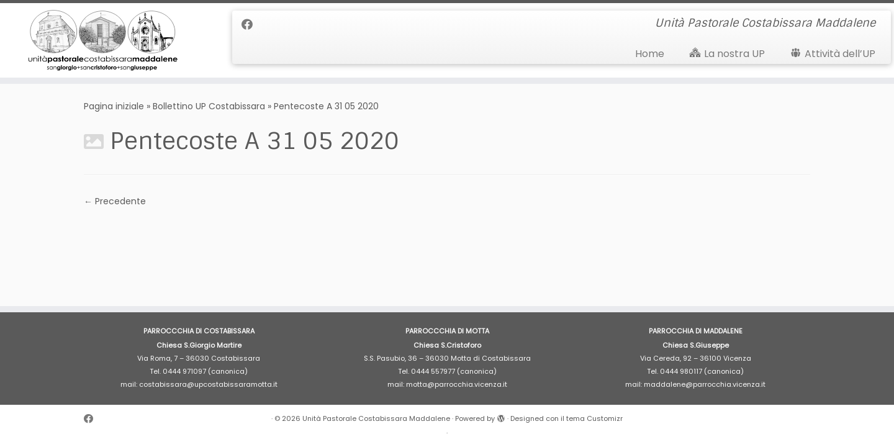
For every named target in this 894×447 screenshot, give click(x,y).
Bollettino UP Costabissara (209, 106)
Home (649, 54)
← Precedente (115, 201)
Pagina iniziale (114, 106)
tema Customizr (594, 418)
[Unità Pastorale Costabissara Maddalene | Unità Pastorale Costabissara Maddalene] (103, 40)
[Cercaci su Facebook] (251, 24)
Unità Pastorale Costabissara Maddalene (376, 418)
